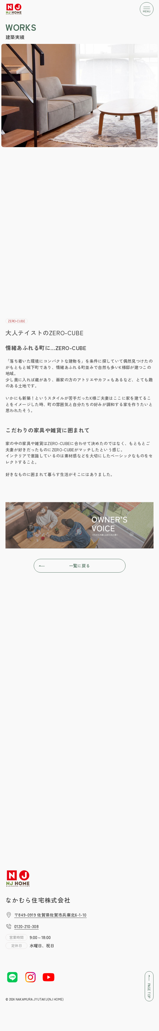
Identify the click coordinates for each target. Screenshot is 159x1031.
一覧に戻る (64, 565)
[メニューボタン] (147, 9)
